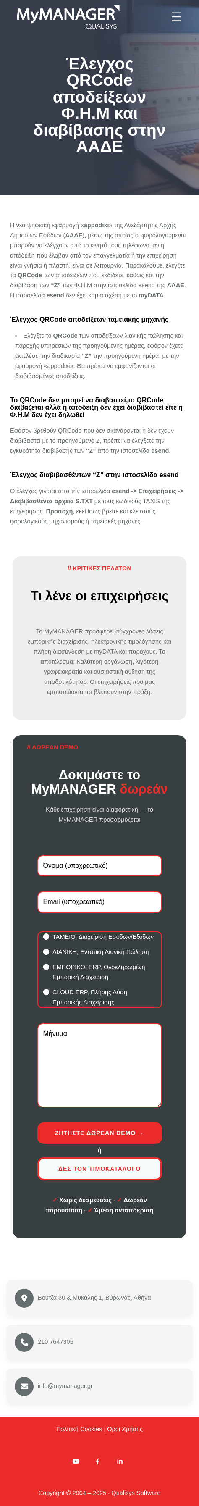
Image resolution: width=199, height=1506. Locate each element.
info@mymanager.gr (65, 1385)
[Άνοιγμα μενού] (176, 16)
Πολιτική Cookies (79, 1429)
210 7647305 (55, 1341)
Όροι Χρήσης (125, 1429)
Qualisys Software (135, 1493)
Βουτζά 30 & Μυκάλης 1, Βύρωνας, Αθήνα (94, 1297)
